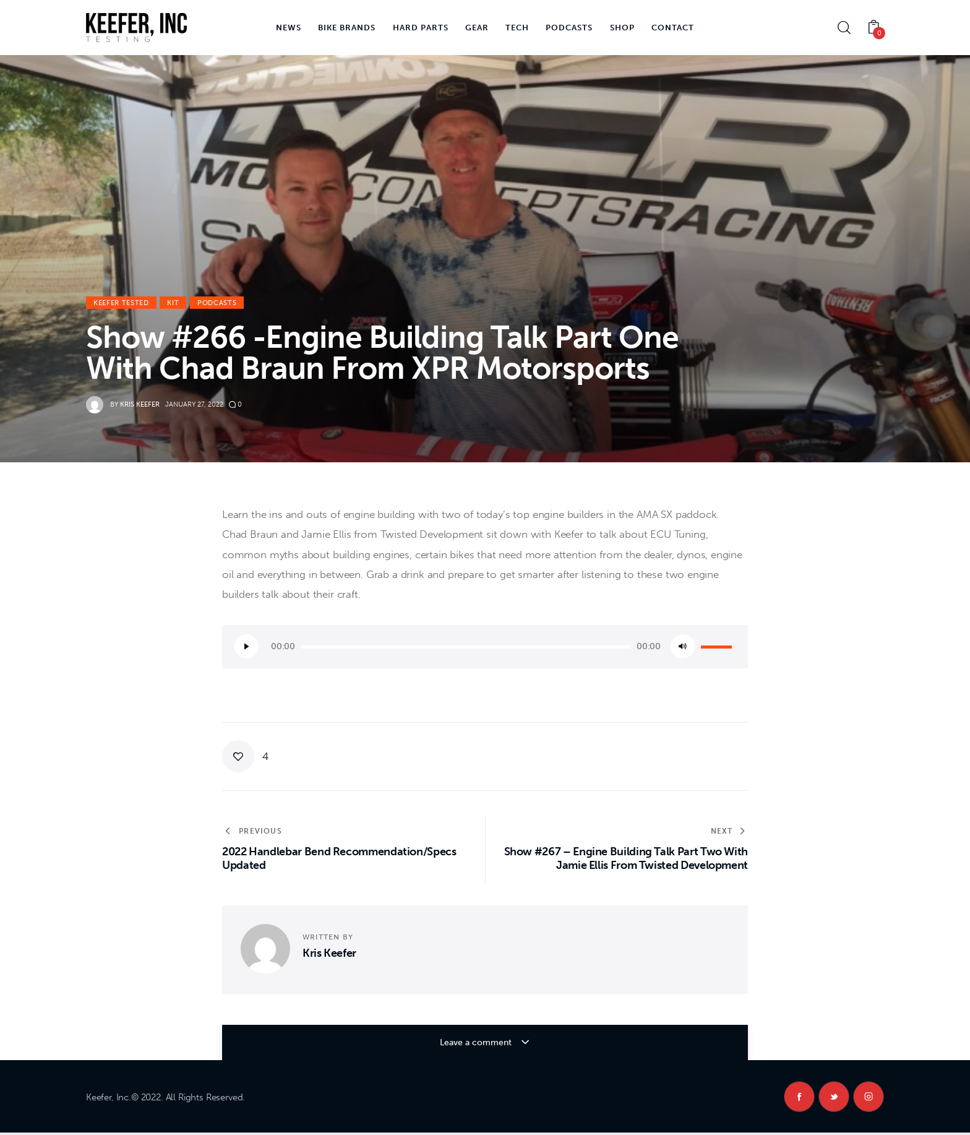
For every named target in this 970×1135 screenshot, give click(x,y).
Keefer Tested (121, 303)
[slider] (465, 647)
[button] (245, 756)
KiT (173, 303)
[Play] (246, 646)
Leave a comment (476, 1042)
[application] (485, 646)
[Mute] (683, 646)
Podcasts (216, 303)
